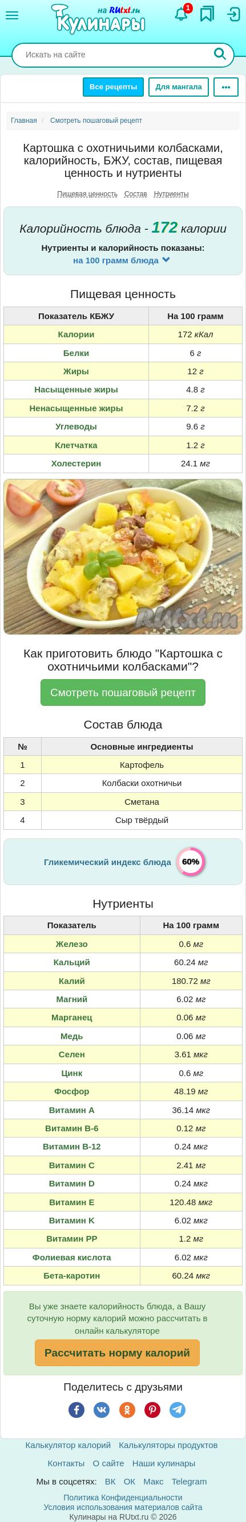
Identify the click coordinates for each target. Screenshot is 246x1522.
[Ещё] (226, 87)
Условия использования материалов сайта (123, 1507)
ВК (110, 1481)
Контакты (66, 1463)
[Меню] (12, 15)
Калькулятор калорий (68, 1445)
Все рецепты (113, 86)
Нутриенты (171, 194)
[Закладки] (207, 13)
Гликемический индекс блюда (107, 862)
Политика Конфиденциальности (122, 1497)
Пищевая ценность (87, 194)
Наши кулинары (164, 1463)
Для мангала (178, 86)
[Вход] (232, 14)
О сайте (108, 1463)
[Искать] (220, 55)
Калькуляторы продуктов (168, 1445)
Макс (153, 1481)
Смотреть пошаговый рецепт (123, 692)
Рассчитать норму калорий (117, 1353)
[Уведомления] (181, 14)
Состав (135, 194)
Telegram (189, 1481)
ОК (129, 1481)
